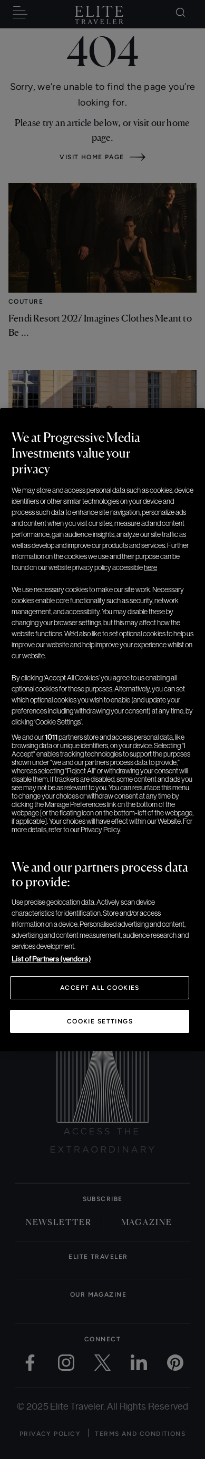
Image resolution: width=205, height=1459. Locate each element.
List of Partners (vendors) (51, 959)
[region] (102, 729)
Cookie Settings (100, 1021)
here (150, 567)
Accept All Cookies (100, 987)
